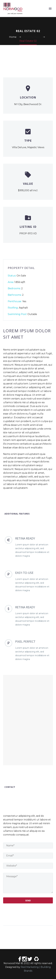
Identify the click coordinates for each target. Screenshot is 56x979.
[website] (28, 866)
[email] (28, 856)
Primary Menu (50, 8)
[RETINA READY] (28, 547)
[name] (28, 845)
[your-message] (28, 883)
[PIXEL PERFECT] (28, 650)
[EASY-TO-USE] (28, 581)
